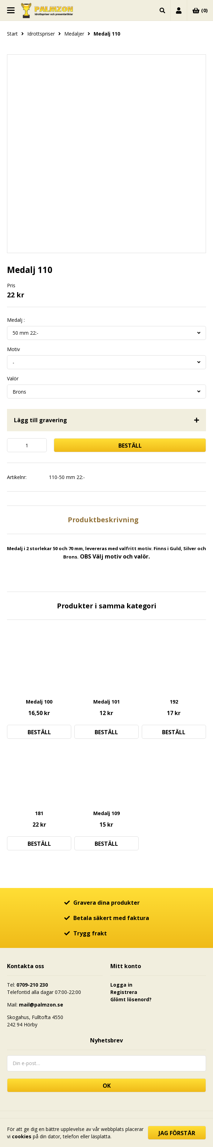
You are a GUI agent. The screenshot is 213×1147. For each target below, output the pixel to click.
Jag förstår (177, 1133)
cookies (21, 1136)
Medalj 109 (106, 813)
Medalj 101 (106, 701)
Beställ (130, 445)
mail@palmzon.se (41, 1004)
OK (107, 1085)
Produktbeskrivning (103, 519)
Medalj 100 (39, 701)
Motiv (13, 349)
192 (174, 701)
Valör (13, 378)
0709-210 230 (32, 984)
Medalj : (16, 320)
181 (39, 813)
